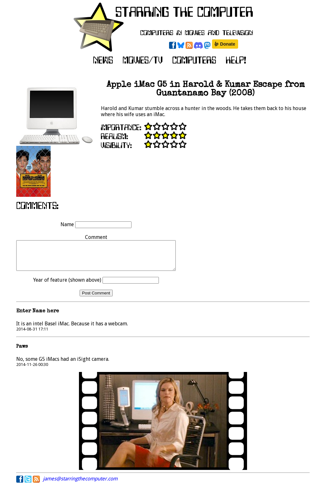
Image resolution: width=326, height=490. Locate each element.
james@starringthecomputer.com (80, 484)
